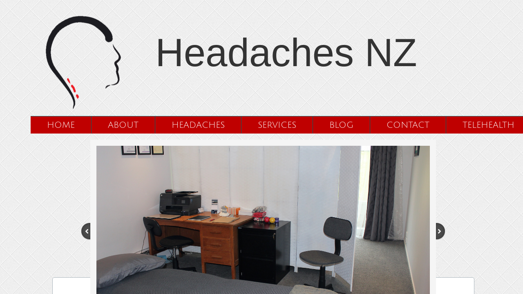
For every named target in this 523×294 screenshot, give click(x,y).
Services (277, 125)
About (123, 125)
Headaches (198, 125)
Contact (408, 125)
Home (61, 125)
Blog (341, 125)
